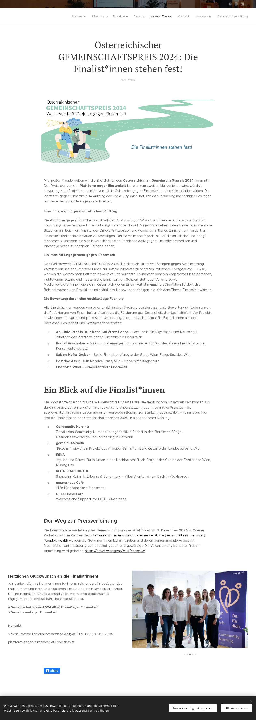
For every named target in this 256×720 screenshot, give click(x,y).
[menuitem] (91, 16)
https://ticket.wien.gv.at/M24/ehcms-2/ (115, 551)
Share (52, 670)
